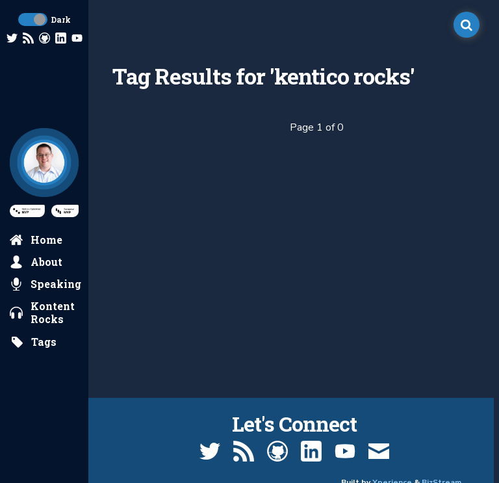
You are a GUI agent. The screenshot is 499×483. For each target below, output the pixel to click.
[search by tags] (33, 342)
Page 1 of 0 (317, 127)
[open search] (467, 25)
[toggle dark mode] (32, 19)
